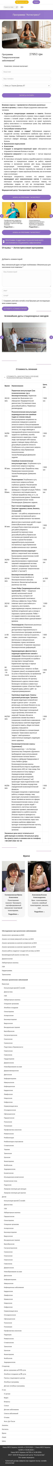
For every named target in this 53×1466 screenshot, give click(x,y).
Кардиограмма (7, 971)
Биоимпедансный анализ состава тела (15, 955)
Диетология (8, 1075)
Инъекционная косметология (14, 1177)
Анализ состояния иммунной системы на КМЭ (18, 939)
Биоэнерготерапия (10, 1019)
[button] (2, 216)
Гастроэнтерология (10, 1035)
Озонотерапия (9, 1012)
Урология (7, 1157)
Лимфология (8, 1094)
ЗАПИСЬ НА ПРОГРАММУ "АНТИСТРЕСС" (26, 197)
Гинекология (8, 1043)
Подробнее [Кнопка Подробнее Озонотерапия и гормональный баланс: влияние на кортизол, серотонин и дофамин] (34, 227)
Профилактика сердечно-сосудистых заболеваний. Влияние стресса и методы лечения (13, 222)
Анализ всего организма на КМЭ (13, 935)
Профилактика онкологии (12, 1130)
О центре (7, 1394)
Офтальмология (9, 1114)
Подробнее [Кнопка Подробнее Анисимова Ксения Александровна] (39, 912)
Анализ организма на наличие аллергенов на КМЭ (19, 943)
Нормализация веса (11, 1106)
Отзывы (6, 1417)
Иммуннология (9, 1082)
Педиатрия (7, 1335)
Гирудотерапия (9, 1059)
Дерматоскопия (7, 959)
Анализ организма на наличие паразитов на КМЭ (19, 947)
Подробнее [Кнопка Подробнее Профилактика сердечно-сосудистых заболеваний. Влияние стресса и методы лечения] (9, 227)
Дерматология (9, 1063)
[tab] (26, 241)
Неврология (8, 1098)
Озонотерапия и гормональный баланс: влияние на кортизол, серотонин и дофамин (37, 222)
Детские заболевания (11, 1410)
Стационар (5, 1366)
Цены (4, 1441)
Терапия (7, 1149)
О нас (4, 1390)
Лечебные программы (11, 1382)
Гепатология (8, 1039)
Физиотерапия (9, 1161)
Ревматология (9, 1134)
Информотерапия (10, 1079)
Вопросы (7, 1402)
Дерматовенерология (11, 1071)
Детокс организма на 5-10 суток (15, 1370)
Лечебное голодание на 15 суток (15, 1374)
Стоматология (9, 1146)
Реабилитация (9, 1138)
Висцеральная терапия (12, 1027)
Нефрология (8, 1102)
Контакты (5, 1429)
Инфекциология (9, 1086)
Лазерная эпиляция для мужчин (15, 1193)
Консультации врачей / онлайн (14, 988)
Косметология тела (10, 1181)
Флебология (8, 1165)
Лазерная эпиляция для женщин (15, 1189)
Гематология (8, 1051)
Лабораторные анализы (10, 963)
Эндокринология (9, 1169)
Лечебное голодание (11, 1008)
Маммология (8, 1299)
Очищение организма (11, 1004)
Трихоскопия (6, 974)
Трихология (8, 1153)
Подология (7, 1185)
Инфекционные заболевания (14, 1287)
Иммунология (8, 1283)
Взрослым (5, 984)
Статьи (6, 1406)
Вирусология (8, 1023)
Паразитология (9, 1118)
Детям (4, 1197)
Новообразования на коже (13, 1067)
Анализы (5, 1425)
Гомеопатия (8, 1055)
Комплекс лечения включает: (16, 66)
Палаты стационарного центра (14, 1378)
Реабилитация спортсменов (13, 1142)
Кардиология (8, 1090)
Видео (6, 1398)
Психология (8, 1122)
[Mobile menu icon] (22, 7)
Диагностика (8, 992)
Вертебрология (9, 1031)
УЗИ (3, 967)
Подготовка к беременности (13, 1047)
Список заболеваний (11, 1413)
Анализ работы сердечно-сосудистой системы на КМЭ (21, 951)
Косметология (9, 1173)
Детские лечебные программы (14, 1386)
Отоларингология (10, 1110)
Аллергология (9, 1015)
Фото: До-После (9, 1421)
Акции (4, 1437)
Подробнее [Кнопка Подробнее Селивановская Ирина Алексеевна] (13, 914)
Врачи (4, 1433)
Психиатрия (8, 1126)
